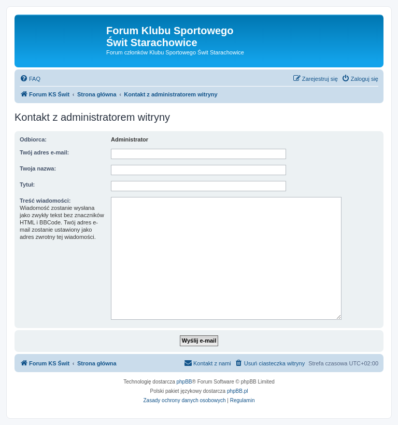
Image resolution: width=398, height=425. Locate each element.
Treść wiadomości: (45, 200)
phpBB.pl (237, 391)
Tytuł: (27, 184)
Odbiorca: (33, 139)
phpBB (184, 382)
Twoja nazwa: (38, 168)
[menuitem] (30, 79)
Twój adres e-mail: (44, 152)
